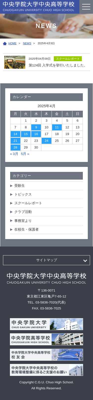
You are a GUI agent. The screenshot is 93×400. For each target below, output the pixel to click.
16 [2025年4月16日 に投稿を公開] (36, 134)
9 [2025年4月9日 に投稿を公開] (36, 127)
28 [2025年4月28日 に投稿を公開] (15, 147)
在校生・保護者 (26, 229)
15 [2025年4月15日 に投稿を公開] (26, 134)
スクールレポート (28, 203)
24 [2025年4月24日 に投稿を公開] (46, 141)
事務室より (23, 221)
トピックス (23, 194)
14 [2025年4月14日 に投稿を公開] (15, 134)
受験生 (19, 186)
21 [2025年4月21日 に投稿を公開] (15, 141)
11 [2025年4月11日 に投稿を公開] (57, 127)
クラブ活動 (23, 212)
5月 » (25, 154)
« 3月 (14, 154)
